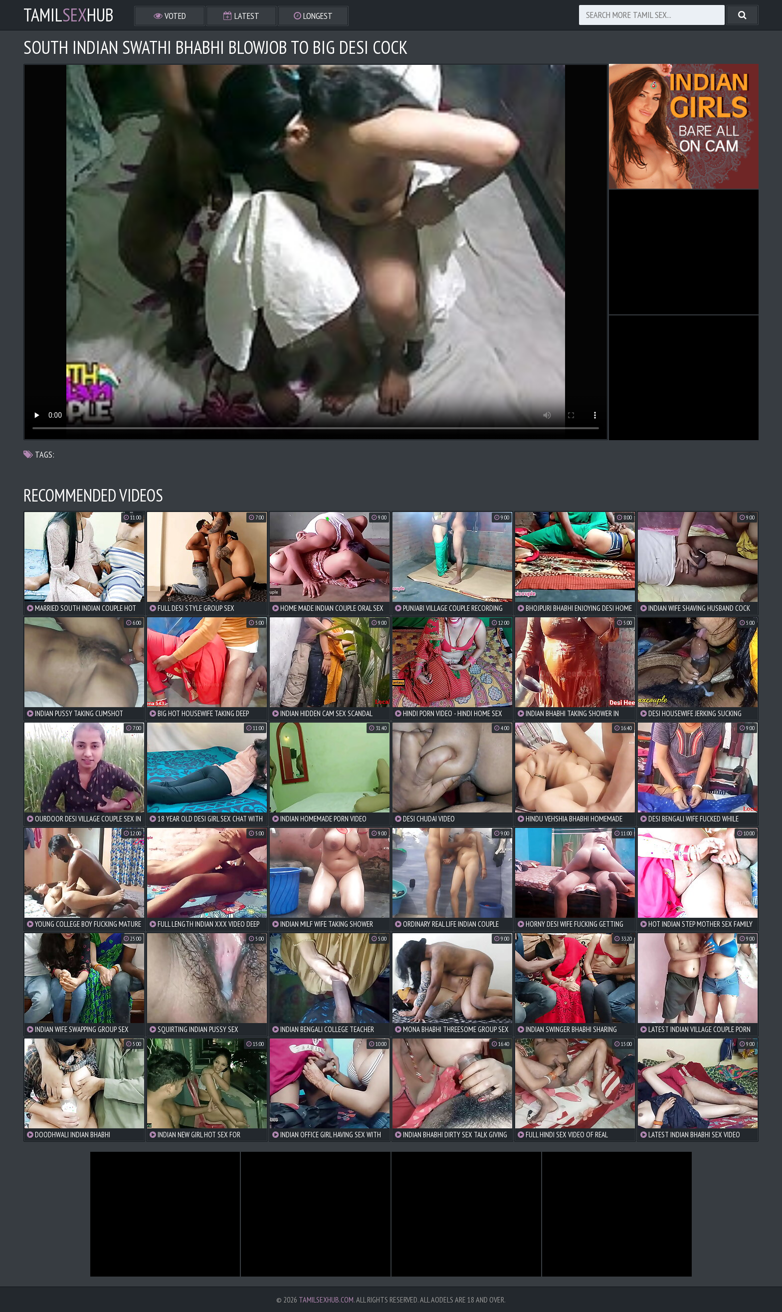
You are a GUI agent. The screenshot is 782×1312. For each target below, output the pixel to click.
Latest (241, 15)
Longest (313, 15)
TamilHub (68, 15)
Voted (170, 15)
